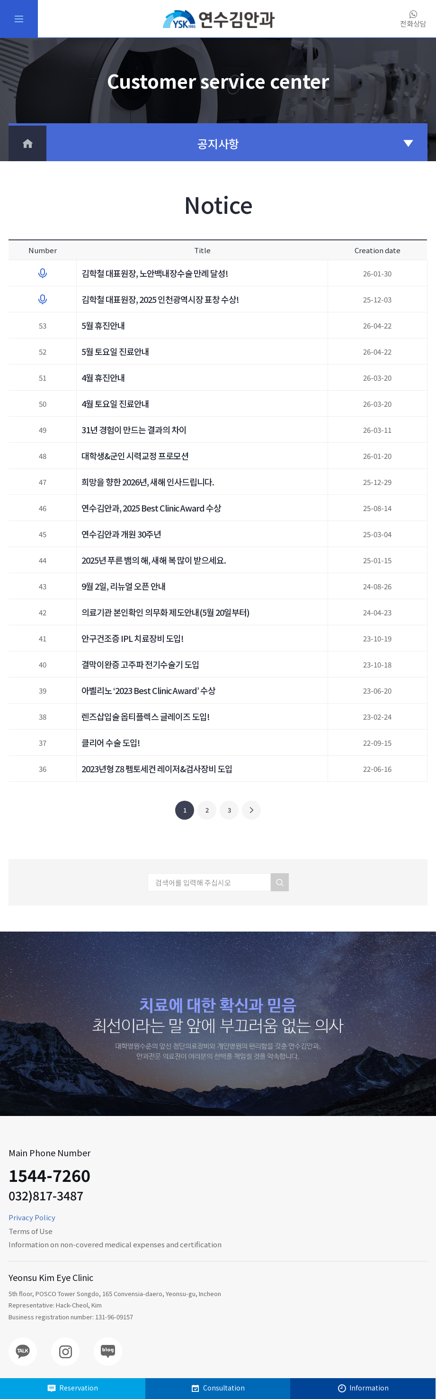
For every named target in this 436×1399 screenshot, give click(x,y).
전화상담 (413, 18)
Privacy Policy (32, 1217)
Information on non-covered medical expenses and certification (115, 1244)
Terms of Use (31, 1231)
